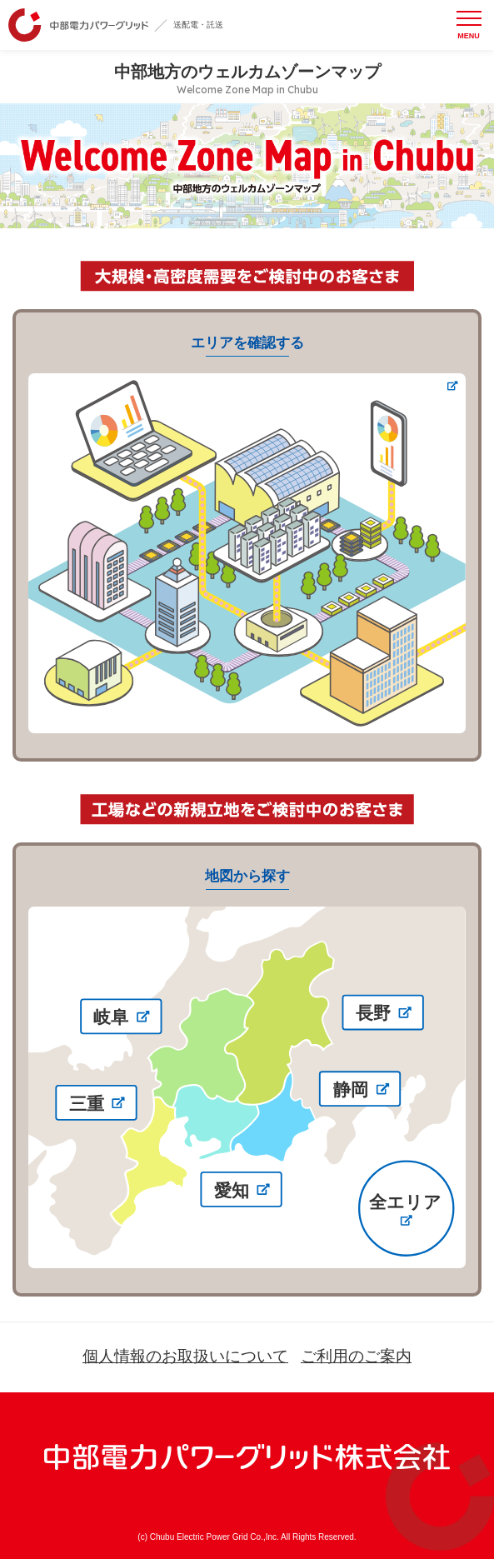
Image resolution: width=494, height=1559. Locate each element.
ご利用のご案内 (356, 1356)
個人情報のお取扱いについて (185, 1356)
